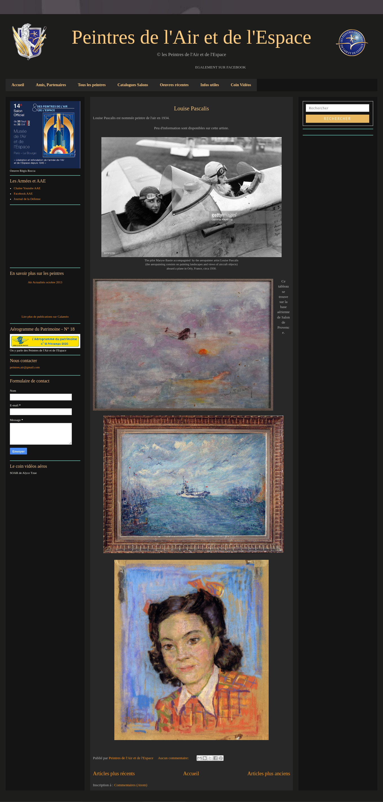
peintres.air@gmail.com (25, 367)
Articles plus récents (114, 773)
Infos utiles (210, 85)
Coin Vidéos (241, 85)
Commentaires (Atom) (130, 785)
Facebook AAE (23, 193)
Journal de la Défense (27, 198)
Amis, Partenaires (51, 85)
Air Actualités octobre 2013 (45, 282)
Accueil (18, 85)
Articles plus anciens (268, 773)
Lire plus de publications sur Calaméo (44, 316)
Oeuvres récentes (174, 85)
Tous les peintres (92, 85)
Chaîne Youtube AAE (27, 188)
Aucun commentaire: (174, 758)
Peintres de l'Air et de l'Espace (191, 37)
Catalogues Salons (132, 85)
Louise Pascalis (191, 108)
